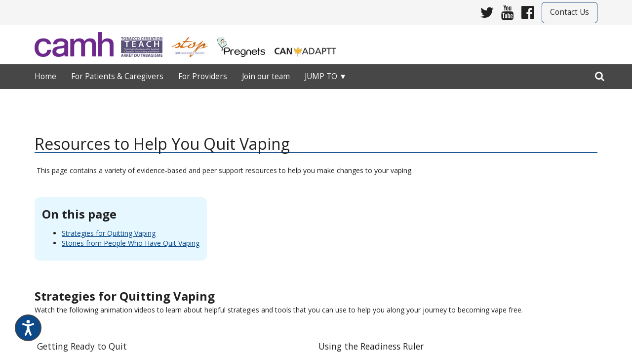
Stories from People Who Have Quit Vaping (130, 243)
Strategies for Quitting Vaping (109, 233)
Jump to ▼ (326, 76)
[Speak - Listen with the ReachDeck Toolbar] (28, 327)
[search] (599, 74)
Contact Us (569, 12)
